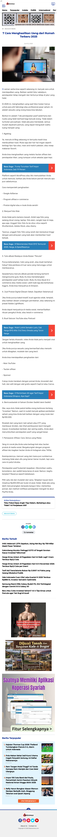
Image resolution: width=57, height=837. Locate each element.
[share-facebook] (23, 527)
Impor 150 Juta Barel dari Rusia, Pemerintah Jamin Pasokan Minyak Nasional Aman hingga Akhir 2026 (21, 780)
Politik (33, 10)
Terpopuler (14, 10)
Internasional (44, 10)
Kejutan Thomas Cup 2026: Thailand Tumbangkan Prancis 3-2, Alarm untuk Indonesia (22, 747)
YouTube (38, 821)
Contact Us (32, 826)
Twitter (34, 821)
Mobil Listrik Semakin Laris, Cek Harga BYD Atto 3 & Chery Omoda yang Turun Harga (23, 330)
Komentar (28, 532)
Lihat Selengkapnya (28, 801)
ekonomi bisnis (9, 513)
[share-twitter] (26, 527)
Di (3, 89)
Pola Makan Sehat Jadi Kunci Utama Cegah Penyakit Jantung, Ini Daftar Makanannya (22, 758)
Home (4, 10)
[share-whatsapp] (30, 527)
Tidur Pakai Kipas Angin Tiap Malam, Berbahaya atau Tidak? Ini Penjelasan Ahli (27, 504)
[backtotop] (28, 810)
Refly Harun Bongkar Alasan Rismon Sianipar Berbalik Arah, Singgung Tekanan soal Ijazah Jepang (22, 791)
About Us (24, 826)
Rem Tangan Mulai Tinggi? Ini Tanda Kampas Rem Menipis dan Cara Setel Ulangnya (22, 769)
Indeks (25, 10)
